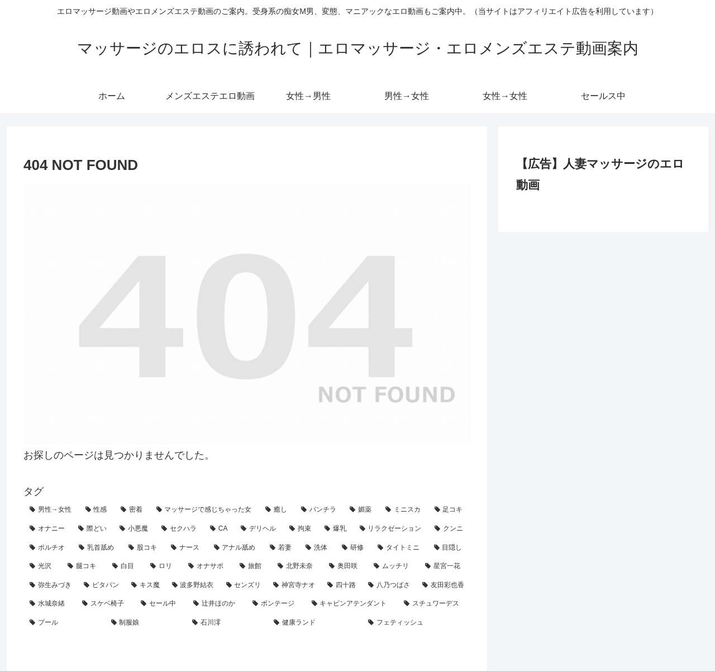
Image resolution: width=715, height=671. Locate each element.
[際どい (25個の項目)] (93, 529)
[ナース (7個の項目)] (186, 548)
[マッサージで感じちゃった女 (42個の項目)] (205, 510)
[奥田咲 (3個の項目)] (345, 566)
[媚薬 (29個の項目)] (361, 510)
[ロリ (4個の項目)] (163, 566)
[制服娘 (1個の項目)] (145, 623)
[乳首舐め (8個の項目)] (97, 548)
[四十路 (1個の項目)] (341, 585)
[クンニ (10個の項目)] (449, 529)
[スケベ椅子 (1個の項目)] (105, 604)
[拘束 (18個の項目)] (300, 529)
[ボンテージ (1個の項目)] (275, 604)
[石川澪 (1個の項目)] (226, 623)
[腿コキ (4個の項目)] (84, 566)
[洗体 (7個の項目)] (317, 548)
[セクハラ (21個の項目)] (179, 529)
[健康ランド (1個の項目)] (315, 623)
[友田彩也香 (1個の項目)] (443, 585)
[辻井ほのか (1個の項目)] (216, 604)
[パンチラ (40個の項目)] (319, 510)
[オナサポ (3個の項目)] (207, 566)
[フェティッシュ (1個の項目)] (416, 623)
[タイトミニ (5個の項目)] (399, 548)
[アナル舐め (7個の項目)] (236, 548)
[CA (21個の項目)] (219, 529)
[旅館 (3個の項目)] (252, 566)
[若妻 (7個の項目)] (281, 548)
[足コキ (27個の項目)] (450, 510)
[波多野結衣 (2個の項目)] (193, 585)
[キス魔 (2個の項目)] (145, 585)
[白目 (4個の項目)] (125, 566)
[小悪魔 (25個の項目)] (134, 529)
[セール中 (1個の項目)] (161, 604)
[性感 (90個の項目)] (97, 510)
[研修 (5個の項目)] (353, 548)
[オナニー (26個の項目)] (48, 529)
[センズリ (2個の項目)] (243, 585)
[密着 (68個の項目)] (132, 510)
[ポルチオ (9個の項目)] (48, 548)
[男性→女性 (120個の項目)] (51, 510)
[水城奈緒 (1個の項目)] (50, 604)
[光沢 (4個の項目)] (42, 566)
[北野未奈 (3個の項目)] (297, 566)
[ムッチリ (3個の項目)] (393, 566)
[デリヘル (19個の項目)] (259, 529)
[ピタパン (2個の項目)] (101, 585)
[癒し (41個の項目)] (277, 510)
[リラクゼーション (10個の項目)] (391, 529)
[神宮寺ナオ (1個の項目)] (294, 585)
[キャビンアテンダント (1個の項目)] (352, 604)
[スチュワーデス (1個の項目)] (434, 604)
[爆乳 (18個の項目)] (336, 529)
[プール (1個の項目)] (64, 623)
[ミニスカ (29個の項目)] (403, 510)
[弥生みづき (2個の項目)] (51, 585)
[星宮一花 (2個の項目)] (444, 566)
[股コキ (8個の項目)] (143, 548)
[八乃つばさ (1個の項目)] (389, 585)
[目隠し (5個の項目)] (449, 548)
